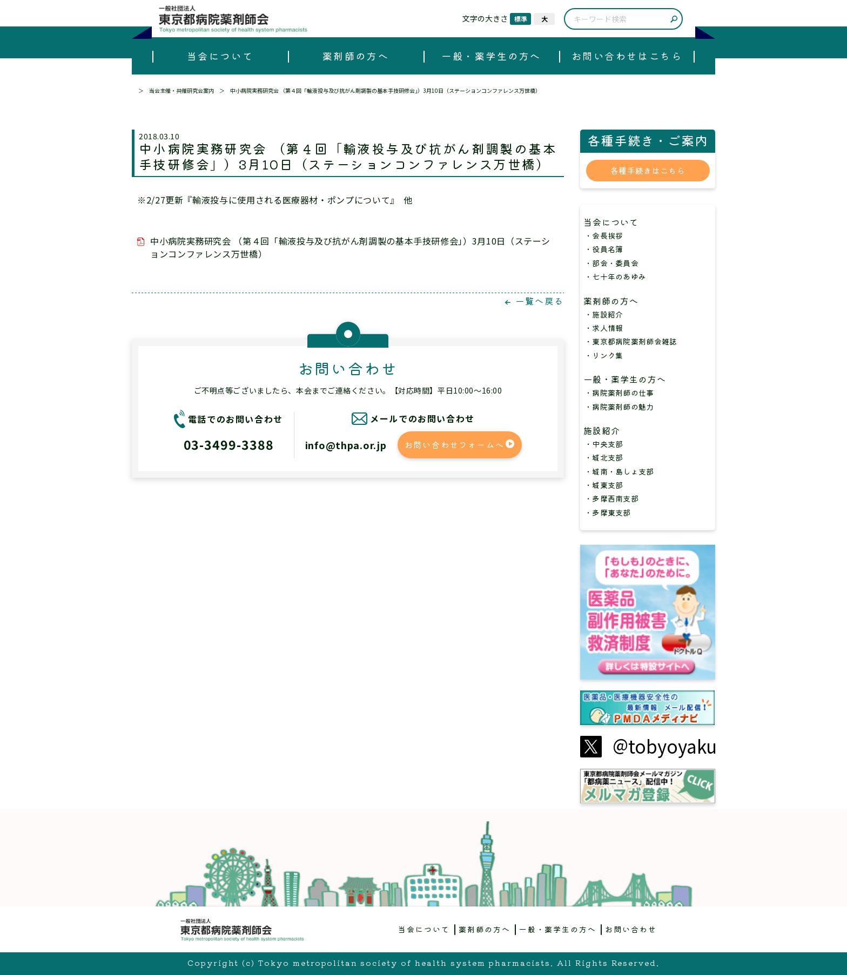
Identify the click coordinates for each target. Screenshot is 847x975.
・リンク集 (603, 355)
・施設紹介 (603, 314)
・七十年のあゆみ (615, 276)
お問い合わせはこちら (627, 56)
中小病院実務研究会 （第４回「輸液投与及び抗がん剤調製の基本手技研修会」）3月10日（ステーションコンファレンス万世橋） (350, 247)
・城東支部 (603, 484)
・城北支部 (603, 457)
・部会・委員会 (611, 263)
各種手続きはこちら (647, 170)
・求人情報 (603, 327)
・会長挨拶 (603, 235)
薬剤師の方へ (355, 56)
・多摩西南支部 (611, 498)
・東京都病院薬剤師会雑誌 (630, 341)
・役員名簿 (603, 248)
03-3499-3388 (229, 444)
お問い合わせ (631, 929)
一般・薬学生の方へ (491, 56)
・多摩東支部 (607, 512)
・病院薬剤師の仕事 (619, 392)
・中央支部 (603, 443)
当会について (220, 56)
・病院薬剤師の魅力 (619, 406)
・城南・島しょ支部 (619, 471)
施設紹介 (606, 430)
